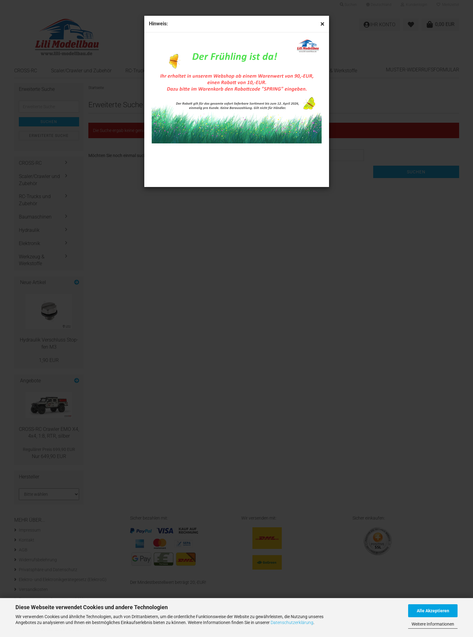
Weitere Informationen (433, 624)
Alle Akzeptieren (433, 610)
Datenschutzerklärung (292, 622)
